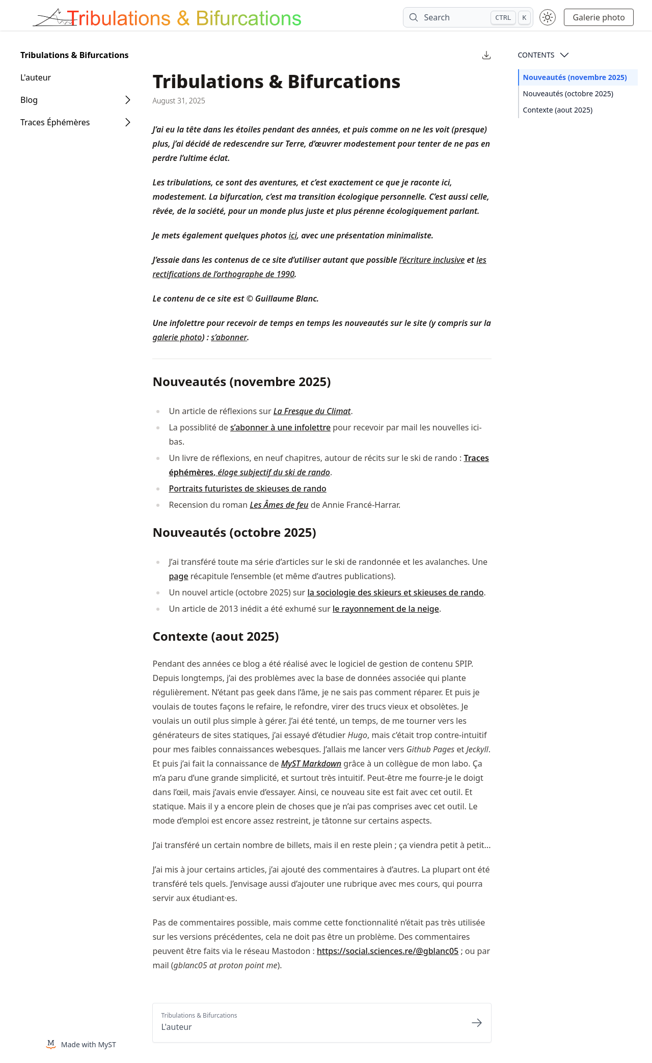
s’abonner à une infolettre (280, 427)
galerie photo (177, 337)
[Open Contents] (564, 55)
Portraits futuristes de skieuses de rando (247, 488)
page (178, 576)
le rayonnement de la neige (386, 608)
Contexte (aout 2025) (558, 110)
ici (293, 235)
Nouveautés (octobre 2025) (568, 93)
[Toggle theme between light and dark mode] (547, 17)
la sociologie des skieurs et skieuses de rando (395, 592)
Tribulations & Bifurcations (74, 55)
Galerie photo (599, 17)
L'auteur (35, 77)
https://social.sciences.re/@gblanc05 (387, 951)
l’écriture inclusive (432, 259)
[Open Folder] (128, 100)
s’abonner (229, 337)
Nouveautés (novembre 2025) (575, 77)
